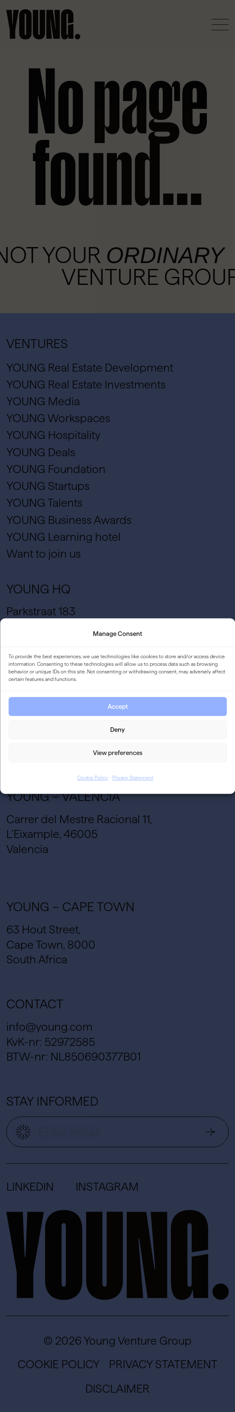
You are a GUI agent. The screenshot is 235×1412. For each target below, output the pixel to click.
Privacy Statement (132, 778)
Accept (118, 706)
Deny (117, 729)
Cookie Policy (92, 778)
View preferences (118, 752)
